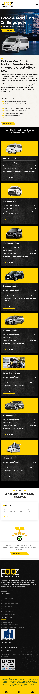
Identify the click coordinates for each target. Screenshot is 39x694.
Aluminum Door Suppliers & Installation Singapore (20, 683)
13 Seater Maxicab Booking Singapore (21, 687)
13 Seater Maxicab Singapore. (15, 679)
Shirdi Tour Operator (30, 684)
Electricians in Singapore (9, 683)
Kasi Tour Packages (24, 686)
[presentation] (17, 528)
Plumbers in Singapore (16, 681)
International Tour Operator (10, 686)
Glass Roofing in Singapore (23, 683)
